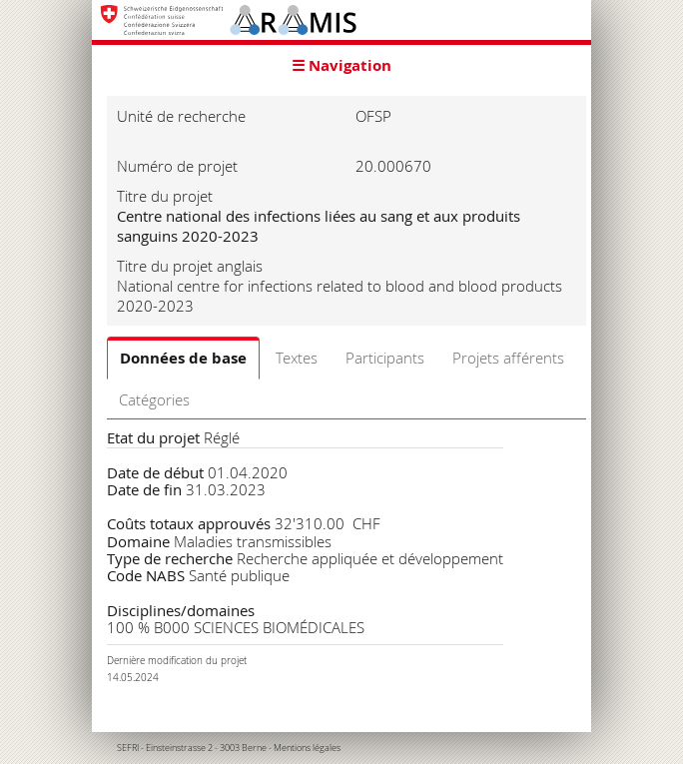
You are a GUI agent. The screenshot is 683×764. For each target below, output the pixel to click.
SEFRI (128, 748)
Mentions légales (307, 748)
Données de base (183, 358)
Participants (384, 358)
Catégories (154, 399)
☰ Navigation (341, 65)
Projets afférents (508, 358)
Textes (297, 358)
